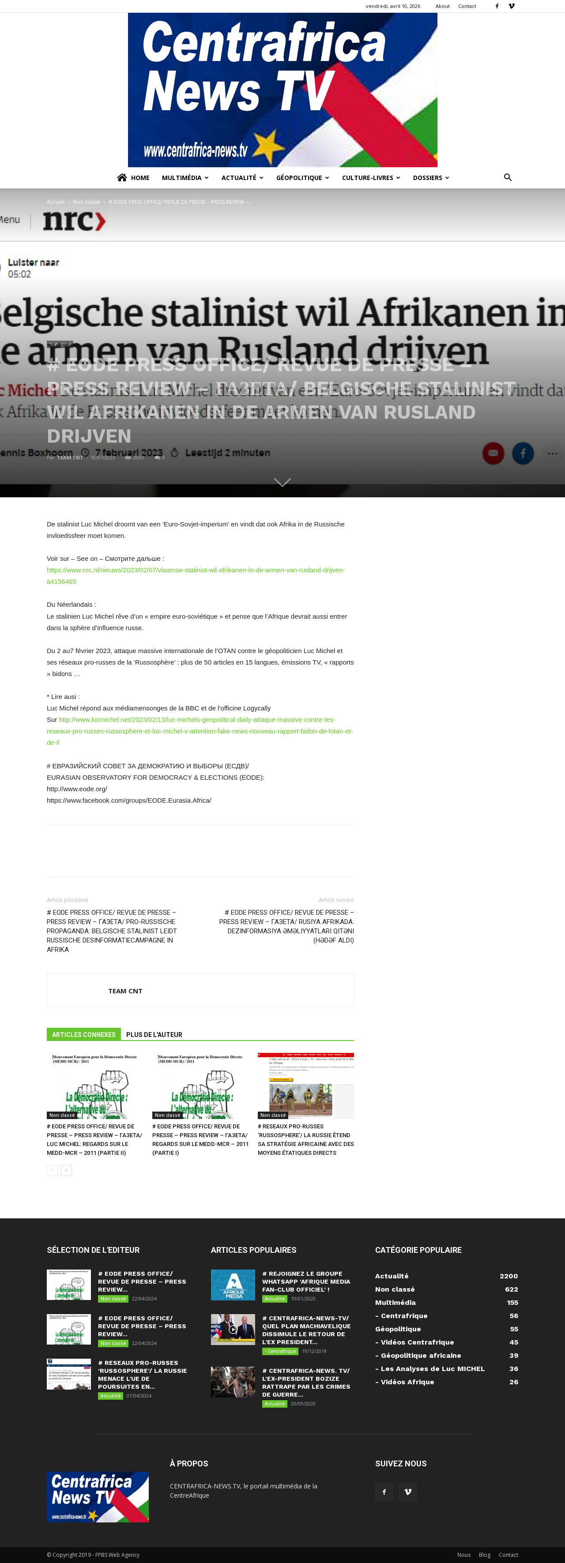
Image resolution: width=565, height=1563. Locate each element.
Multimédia (185, 177)
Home (133, 178)
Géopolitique (302, 177)
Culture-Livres (371, 177)
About (443, 6)
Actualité (243, 177)
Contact (467, 6)
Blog (484, 1555)
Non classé (86, 202)
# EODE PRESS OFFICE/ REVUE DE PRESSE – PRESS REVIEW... (142, 1281)
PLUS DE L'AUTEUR (154, 1034)
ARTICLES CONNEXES (84, 1034)
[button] (507, 178)
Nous (464, 1555)
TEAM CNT (70, 457)
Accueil (55, 202)
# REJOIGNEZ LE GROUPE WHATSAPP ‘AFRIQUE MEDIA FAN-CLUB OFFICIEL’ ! (306, 1281)
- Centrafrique (280, 1351)
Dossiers (431, 177)
